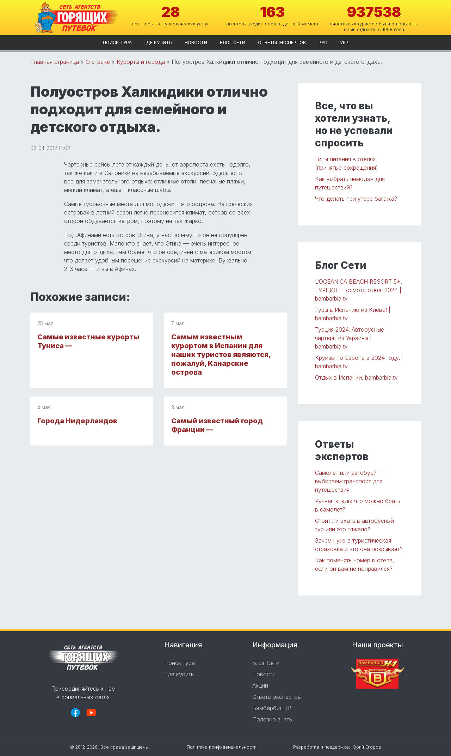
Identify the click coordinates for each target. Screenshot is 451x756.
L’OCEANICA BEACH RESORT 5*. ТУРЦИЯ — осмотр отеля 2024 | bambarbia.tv (358, 290)
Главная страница (54, 61)
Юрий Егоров (366, 747)
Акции (260, 685)
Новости (196, 42)
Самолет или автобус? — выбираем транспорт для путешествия (349, 481)
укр (344, 42)
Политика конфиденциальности (222, 747)
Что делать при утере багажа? (356, 198)
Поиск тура (117, 42)
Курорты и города (141, 61)
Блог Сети (232, 42)
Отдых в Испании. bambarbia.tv (356, 377)
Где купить (158, 42)
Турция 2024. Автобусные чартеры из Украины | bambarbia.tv (349, 338)
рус (323, 42)
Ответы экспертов (282, 42)
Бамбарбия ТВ (272, 708)
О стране (98, 61)
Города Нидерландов (77, 421)
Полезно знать (272, 719)
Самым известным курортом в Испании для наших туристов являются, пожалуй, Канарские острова (221, 354)
